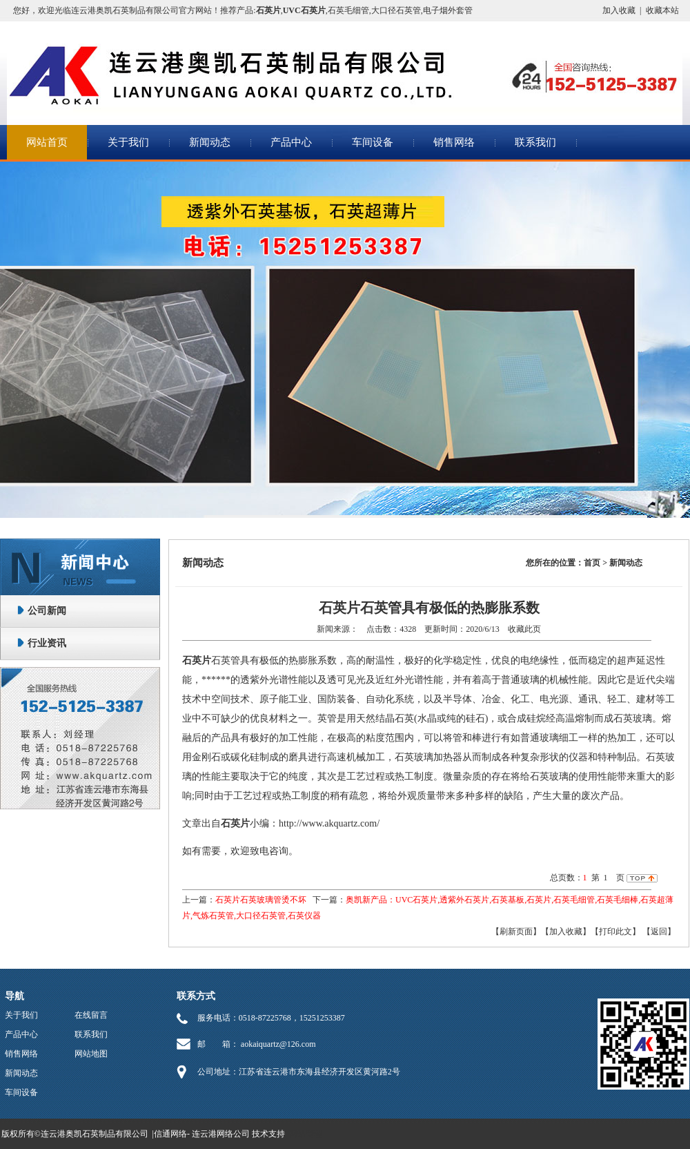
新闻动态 (209, 142)
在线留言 (91, 1015)
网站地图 (91, 1054)
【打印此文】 (615, 931)
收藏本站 (662, 10)
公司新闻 (47, 611)
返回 (659, 931)
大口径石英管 (396, 10)
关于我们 (128, 142)
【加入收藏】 (566, 931)
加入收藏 (618, 10)
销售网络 (454, 142)
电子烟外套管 (448, 10)
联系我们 (535, 142)
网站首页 (47, 142)
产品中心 (291, 142)
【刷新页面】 (516, 931)
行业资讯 (47, 643)
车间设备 (372, 142)
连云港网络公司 (221, 1134)
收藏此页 (524, 629)
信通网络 (170, 1134)
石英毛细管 (348, 10)
